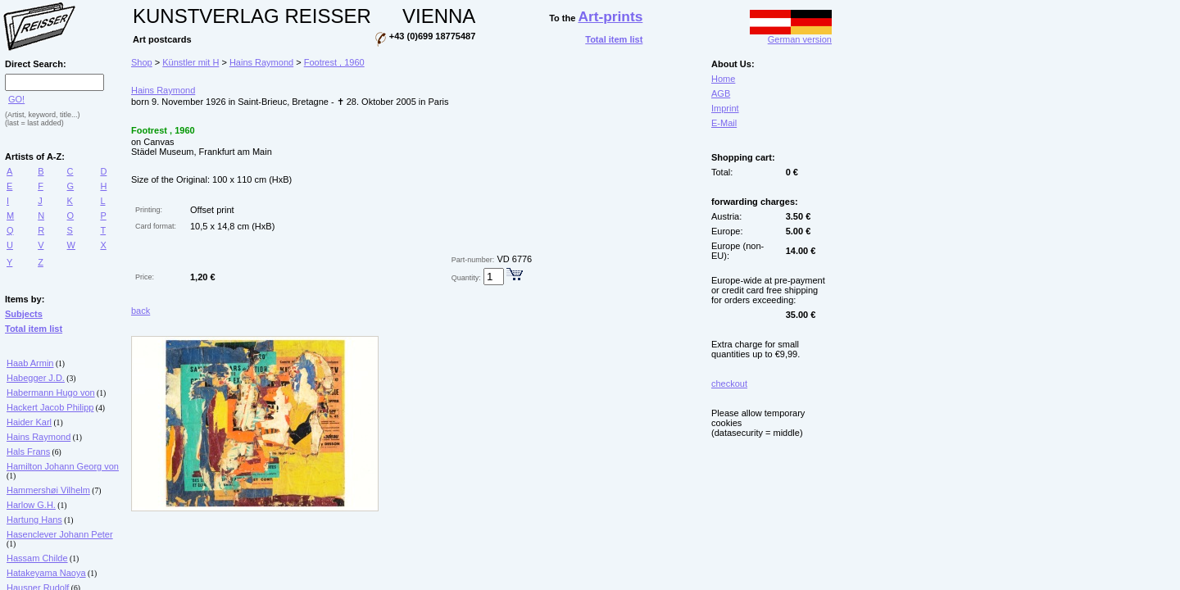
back (140, 310)
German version (791, 35)
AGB (720, 93)
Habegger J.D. (36, 378)
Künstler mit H (190, 62)
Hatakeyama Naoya (46, 573)
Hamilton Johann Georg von (63, 466)
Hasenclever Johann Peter (60, 534)
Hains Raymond (38, 437)
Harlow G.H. (31, 505)
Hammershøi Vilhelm (48, 490)
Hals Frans (28, 451)
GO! (16, 99)
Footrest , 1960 (334, 62)
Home (723, 79)
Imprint (725, 108)
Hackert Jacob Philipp (50, 407)
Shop (141, 62)
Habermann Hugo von (51, 392)
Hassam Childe (37, 558)
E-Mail (724, 123)
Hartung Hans (34, 519)
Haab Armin (30, 363)
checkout (729, 383)
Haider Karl (29, 422)
